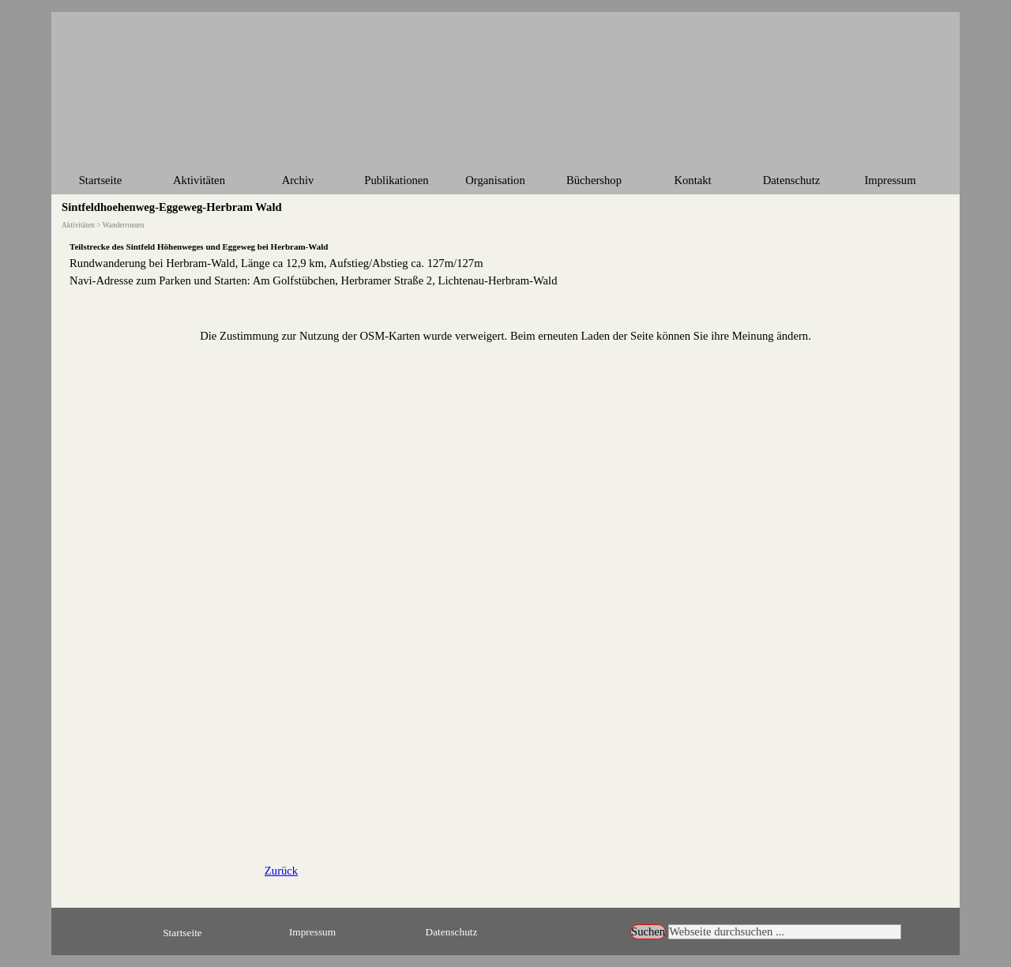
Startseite (100, 180)
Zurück (281, 870)
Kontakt (692, 180)
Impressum (889, 180)
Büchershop (594, 180)
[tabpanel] (505, 263)
